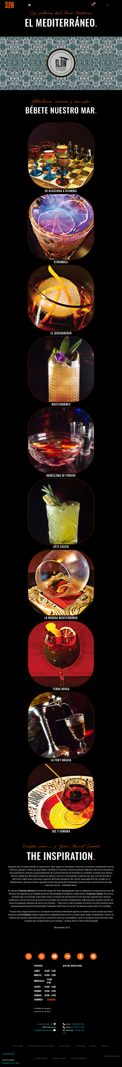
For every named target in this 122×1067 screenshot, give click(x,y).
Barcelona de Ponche (61, 475)
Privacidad (80, 1046)
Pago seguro (65, 1046)
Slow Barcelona (8, 1054)
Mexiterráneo (61, 404)
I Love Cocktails (79, 1058)
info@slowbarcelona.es (43, 1030)
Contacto (105, 1046)
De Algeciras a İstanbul (61, 191)
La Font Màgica (61, 760)
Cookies (93, 1046)
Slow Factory (59, 1058)
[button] (29, 5)
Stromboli (61, 262)
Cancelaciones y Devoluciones (41, 1046)
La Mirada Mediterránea (61, 617)
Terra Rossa (61, 689)
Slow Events (41, 1058)
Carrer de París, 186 (45, 1024)
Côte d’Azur (61, 546)
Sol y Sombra (61, 831)
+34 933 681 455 (77, 1024)
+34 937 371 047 (78, 1027)
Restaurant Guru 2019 (10, 1063)
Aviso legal (18, 1046)
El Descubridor (61, 333)
